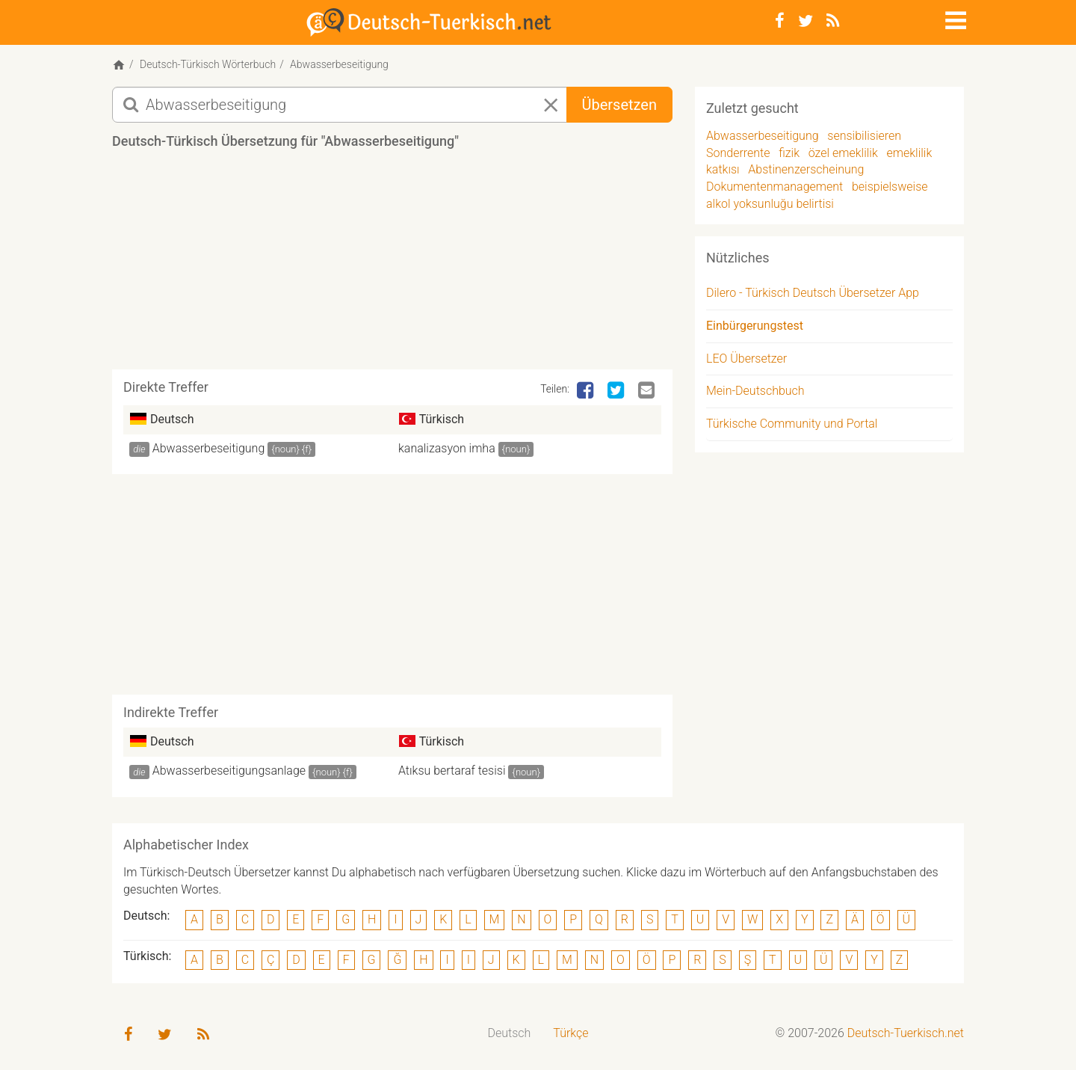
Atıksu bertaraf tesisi (452, 770)
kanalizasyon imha (446, 448)
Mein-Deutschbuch (755, 391)
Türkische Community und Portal (791, 423)
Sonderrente (738, 153)
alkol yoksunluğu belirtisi (770, 204)
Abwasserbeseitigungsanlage (229, 770)
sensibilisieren (864, 136)
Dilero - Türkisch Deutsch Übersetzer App (812, 293)
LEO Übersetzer (746, 358)
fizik (789, 153)
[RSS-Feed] (833, 21)
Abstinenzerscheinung (806, 169)
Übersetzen (619, 105)
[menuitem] (509, 1034)
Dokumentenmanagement (774, 186)
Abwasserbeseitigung (208, 448)
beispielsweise (890, 186)
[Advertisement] (392, 264)
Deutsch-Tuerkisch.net (905, 1033)
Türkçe (570, 1033)
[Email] (647, 391)
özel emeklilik (843, 153)
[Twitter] (805, 21)
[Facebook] (779, 21)
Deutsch (509, 1033)
